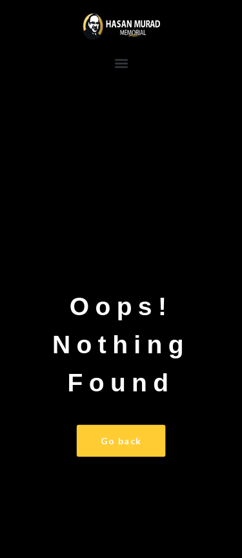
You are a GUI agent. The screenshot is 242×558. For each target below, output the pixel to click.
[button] (121, 63)
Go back (121, 440)
